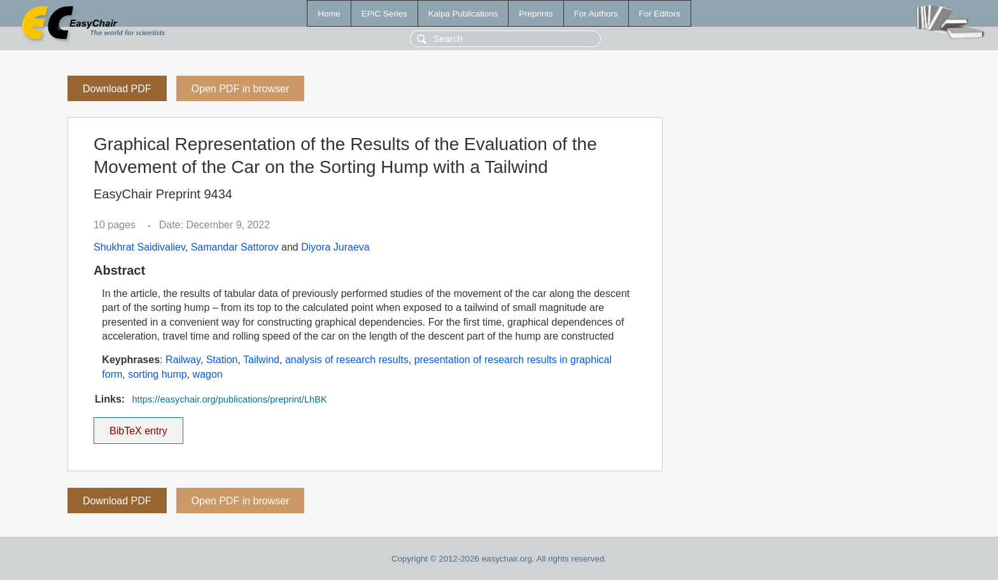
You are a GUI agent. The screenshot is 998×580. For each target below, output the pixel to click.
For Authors (596, 13)
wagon (208, 374)
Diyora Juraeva (335, 247)
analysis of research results (347, 359)
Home (329, 13)
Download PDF (117, 88)
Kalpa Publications (463, 13)
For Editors (659, 13)
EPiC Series (384, 13)
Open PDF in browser (241, 88)
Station (222, 359)
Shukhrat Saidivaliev (139, 247)
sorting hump (157, 374)
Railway (182, 359)
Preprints (535, 13)
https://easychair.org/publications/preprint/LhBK (229, 399)
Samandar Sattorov (235, 247)
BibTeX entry (138, 426)
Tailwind (261, 359)
